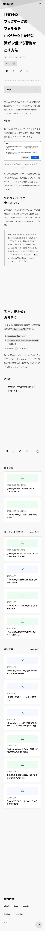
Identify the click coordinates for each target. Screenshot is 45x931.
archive (19, 914)
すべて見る (35, 532)
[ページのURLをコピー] (20, 71)
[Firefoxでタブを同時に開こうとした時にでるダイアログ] (22, 151)
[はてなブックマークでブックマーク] (14, 71)
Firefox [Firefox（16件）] (10, 63)
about (6, 906)
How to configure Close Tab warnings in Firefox (23, 257)
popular (26, 906)
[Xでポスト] (7, 71)
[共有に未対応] (27, 71)
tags (16, 906)
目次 (22, 89)
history (7, 914)
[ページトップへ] (38, 924)
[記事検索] (40, 3)
